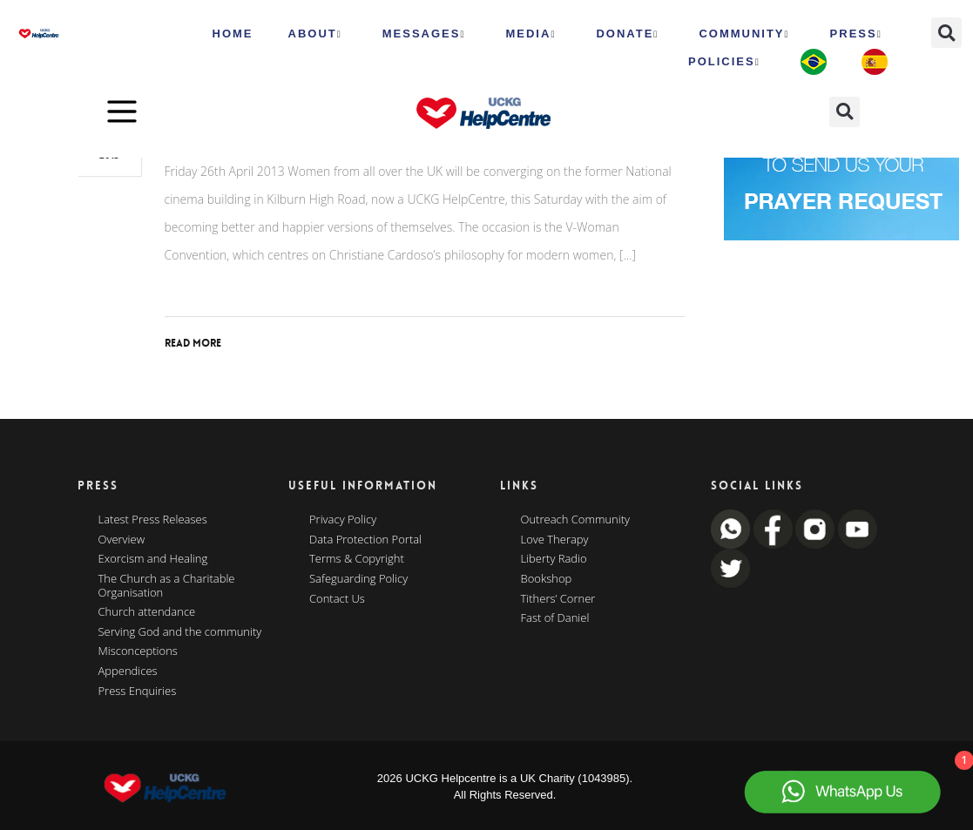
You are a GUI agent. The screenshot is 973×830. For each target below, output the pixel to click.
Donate (627, 34)
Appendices (128, 671)
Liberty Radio (554, 559)
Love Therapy (555, 540)
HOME (233, 33)
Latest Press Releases (152, 520)
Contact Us (337, 599)
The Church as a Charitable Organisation (166, 585)
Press (856, 34)
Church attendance (147, 612)
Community (744, 34)
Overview (121, 540)
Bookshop (546, 579)
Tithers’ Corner (558, 599)
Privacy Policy (342, 520)
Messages (424, 34)
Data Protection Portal (365, 540)
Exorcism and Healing (153, 559)
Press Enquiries (137, 691)
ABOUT (315, 34)
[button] (946, 32)
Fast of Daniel (555, 618)
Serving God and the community (180, 632)
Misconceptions (138, 651)
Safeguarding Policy (358, 579)
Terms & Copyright (356, 559)
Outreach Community (576, 520)
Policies (724, 62)
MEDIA (530, 34)
